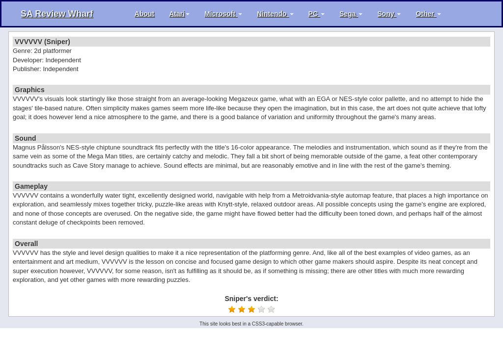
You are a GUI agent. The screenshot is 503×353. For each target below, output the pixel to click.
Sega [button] (351, 14)
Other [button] (428, 14)
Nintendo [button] (275, 14)
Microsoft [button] (223, 14)
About (144, 14)
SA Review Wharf (57, 14)
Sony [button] (389, 14)
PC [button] (316, 14)
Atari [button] (179, 14)
